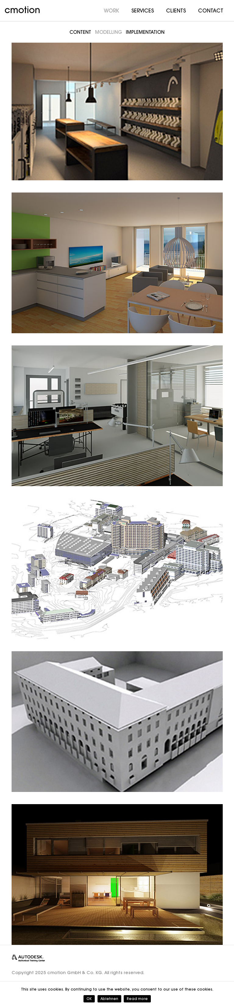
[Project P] (117, 874)
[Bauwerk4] (117, 263)
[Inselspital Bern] (117, 568)
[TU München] (117, 721)
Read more (137, 998)
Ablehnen (109, 998)
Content (80, 32)
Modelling (108, 32)
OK (89, 998)
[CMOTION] (117, 415)
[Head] (117, 110)
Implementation (145, 32)
